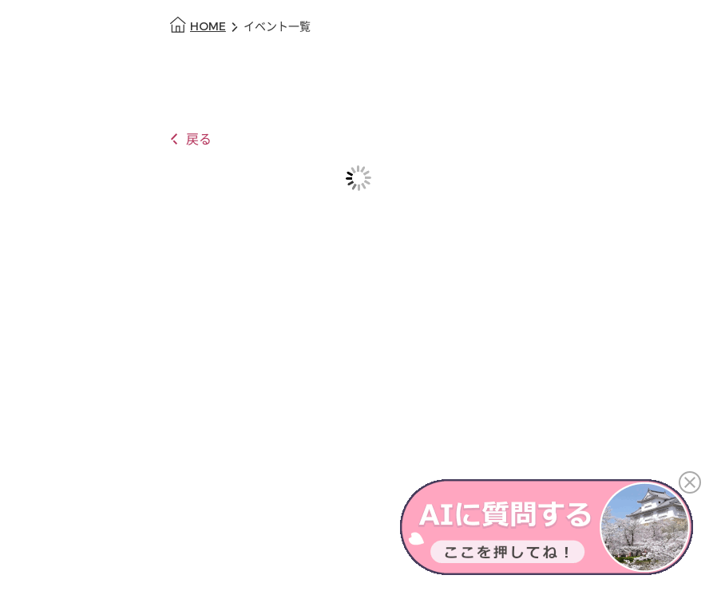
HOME (208, 26)
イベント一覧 (277, 26)
